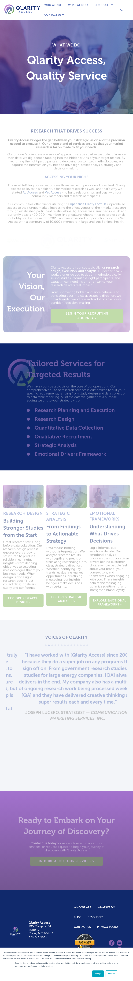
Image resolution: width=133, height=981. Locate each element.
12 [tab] (81, 646)
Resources (102, 5)
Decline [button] (111, 974)
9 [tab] (71, 646)
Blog (77, 917)
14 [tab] (87, 646)
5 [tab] (58, 646)
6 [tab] (62, 646)
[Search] (119, 10)
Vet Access (53, 194)
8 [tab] (68, 646)
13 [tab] (84, 646)
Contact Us (52, 14)
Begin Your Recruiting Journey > (87, 317)
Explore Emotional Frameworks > (109, 604)
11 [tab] (77, 646)
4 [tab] (55, 646)
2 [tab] (49, 646)
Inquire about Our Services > (66, 862)
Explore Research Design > (23, 601)
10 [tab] (74, 646)
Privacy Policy (107, 926)
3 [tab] (52, 646)
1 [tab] (46, 646)
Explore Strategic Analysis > (66, 600)
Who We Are (53, 5)
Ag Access (30, 194)
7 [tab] (65, 646)
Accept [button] (98, 974)
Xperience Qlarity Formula (88, 206)
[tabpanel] (66, 697)
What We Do (77, 5)
